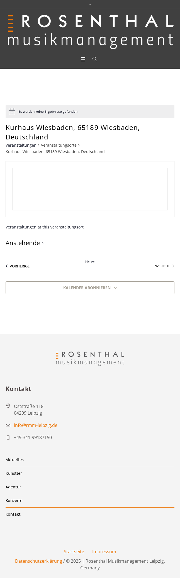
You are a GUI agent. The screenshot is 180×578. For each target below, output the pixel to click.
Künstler (14, 473)
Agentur (13, 487)
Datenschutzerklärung (38, 561)
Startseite (74, 552)
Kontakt (13, 514)
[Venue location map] (90, 189)
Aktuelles (15, 459)
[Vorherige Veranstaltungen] (18, 266)
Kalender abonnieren (87, 287)
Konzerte (14, 500)
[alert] (90, 111)
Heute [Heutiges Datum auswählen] (90, 262)
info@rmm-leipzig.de (35, 425)
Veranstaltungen (21, 145)
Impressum (104, 552)
